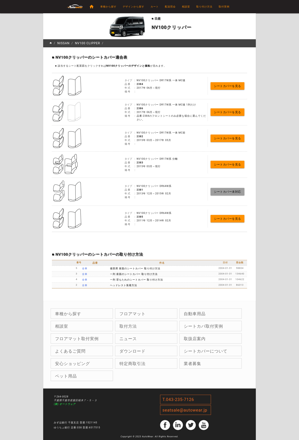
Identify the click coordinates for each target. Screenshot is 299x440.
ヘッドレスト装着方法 (123, 285)
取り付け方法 (204, 6)
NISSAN (63, 43)
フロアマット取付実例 (77, 338)
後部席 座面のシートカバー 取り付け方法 (135, 268)
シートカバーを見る (227, 86)
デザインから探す (133, 6)
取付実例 (224, 6)
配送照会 (170, 6)
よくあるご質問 (70, 351)
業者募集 (192, 363)
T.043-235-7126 (178, 399)
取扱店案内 (195, 338)
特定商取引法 (132, 363)
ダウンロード (132, 351)
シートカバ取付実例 (203, 326)
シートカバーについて (205, 351)
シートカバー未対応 (227, 191)
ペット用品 (66, 376)
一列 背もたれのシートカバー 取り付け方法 (136, 279)
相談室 (186, 6)
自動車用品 (195, 313)
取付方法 (128, 326)
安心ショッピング (72, 363)
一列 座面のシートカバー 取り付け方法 (134, 274)
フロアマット (132, 313)
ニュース (128, 338)
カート (155, 6)
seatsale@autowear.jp (184, 410)
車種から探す (108, 6)
